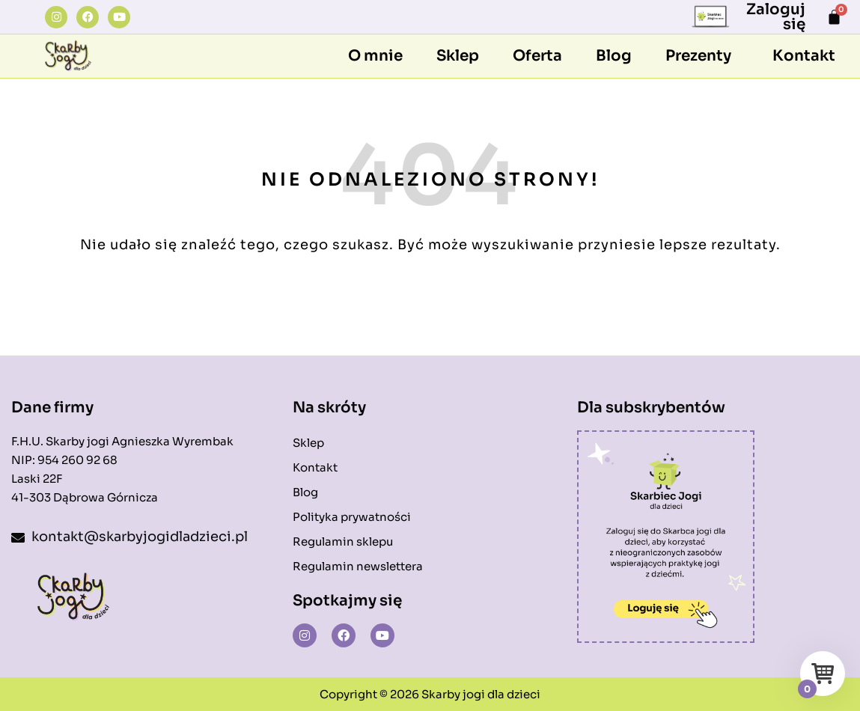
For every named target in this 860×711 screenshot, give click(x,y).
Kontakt (803, 55)
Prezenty (698, 55)
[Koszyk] (834, 17)
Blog (614, 55)
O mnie (375, 55)
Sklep (457, 55)
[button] (702, 56)
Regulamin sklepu (343, 541)
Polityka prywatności (352, 517)
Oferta (537, 55)
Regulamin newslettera (358, 566)
